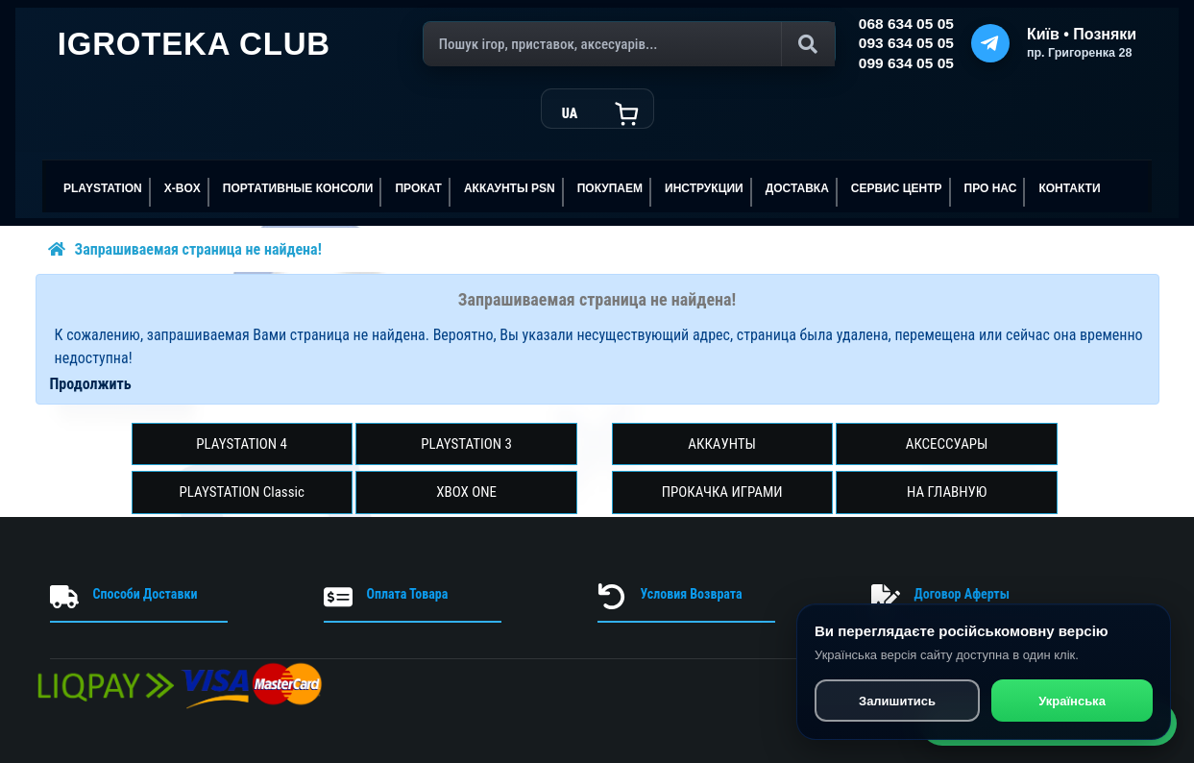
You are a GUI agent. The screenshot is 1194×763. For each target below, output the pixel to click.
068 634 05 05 (906, 23)
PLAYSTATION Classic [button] (242, 492)
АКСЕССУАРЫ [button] (947, 444)
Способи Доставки (145, 594)
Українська (1072, 703)
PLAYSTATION (102, 188)
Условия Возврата (692, 594)
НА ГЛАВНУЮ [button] (947, 492)
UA (569, 113)
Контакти (1069, 188)
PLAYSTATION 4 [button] (241, 444)
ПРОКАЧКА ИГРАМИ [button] (722, 492)
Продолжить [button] (91, 384)
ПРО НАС (990, 188)
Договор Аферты (962, 594)
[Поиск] (629, 44)
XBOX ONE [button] (466, 492)
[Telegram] (990, 43)
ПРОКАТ (418, 188)
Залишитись (896, 703)
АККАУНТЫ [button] (722, 444)
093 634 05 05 (906, 43)
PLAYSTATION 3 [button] (466, 444)
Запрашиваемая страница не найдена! (198, 249)
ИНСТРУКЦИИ (704, 188)
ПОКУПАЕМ (610, 188)
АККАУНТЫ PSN (509, 188)
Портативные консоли (298, 188)
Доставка (797, 188)
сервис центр (896, 188)
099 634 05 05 (906, 63)
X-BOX (182, 188)
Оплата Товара (408, 594)
